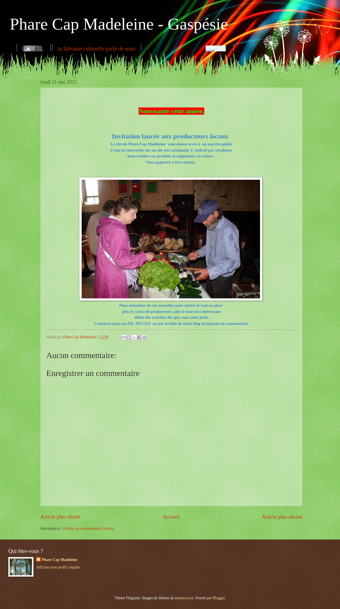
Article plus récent (60, 517)
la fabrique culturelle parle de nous (96, 48)
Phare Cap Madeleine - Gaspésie (119, 24)
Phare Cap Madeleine (59, 560)
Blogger (218, 598)
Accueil (170, 517)
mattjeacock (184, 598)
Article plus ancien (282, 517)
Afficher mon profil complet (58, 567)
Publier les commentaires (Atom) (88, 528)
